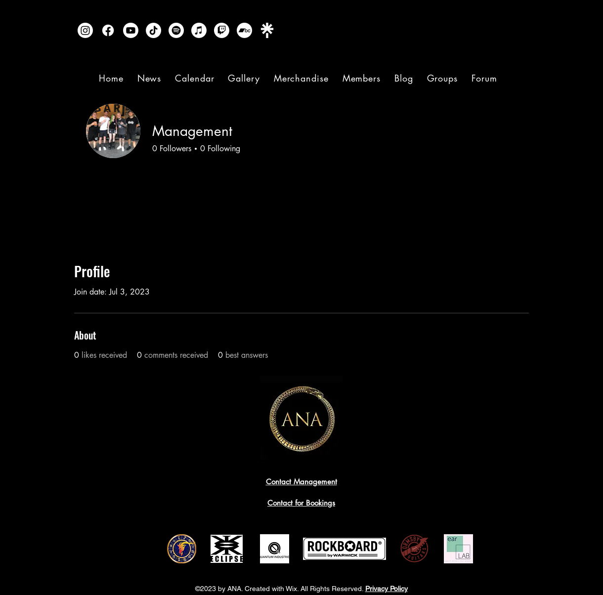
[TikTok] (153, 30)
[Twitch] (221, 30)
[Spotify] (176, 30)
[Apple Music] (199, 30)
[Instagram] (85, 30)
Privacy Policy (386, 589)
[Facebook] (108, 30)
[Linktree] (267, 30)
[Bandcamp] (244, 30)
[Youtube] (130, 30)
